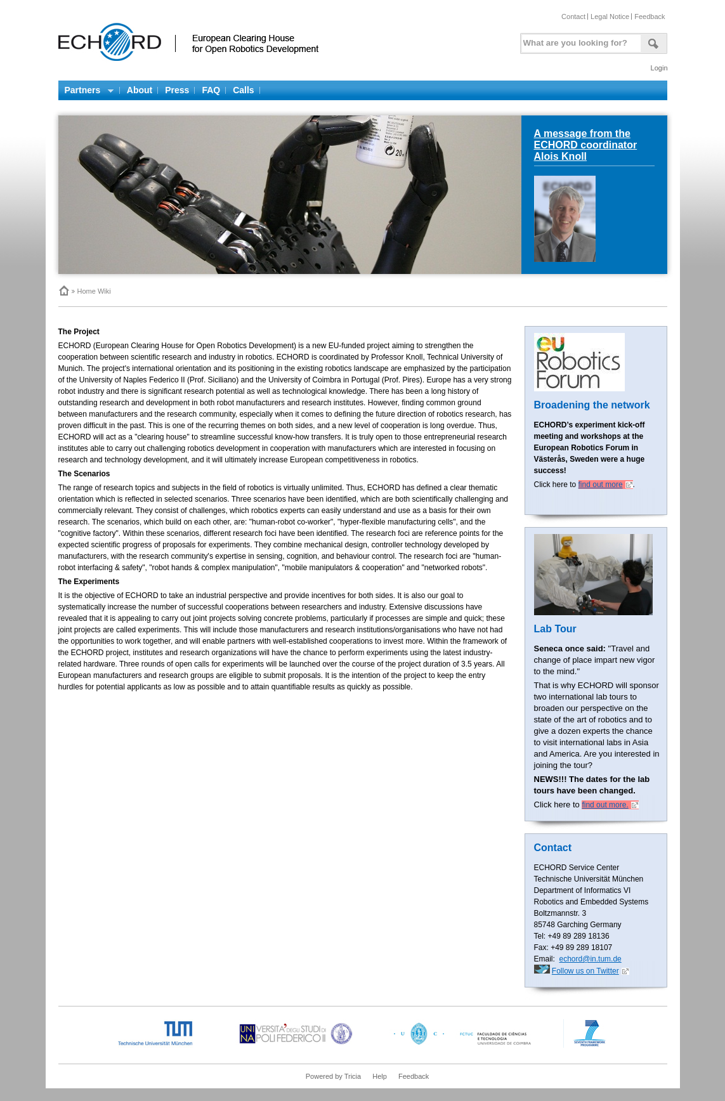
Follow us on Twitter (585, 971)
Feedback (649, 16)
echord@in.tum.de (590, 958)
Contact (573, 16)
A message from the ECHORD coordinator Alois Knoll (585, 145)
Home (63, 290)
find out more (600, 484)
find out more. (605, 804)
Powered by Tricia (333, 1076)
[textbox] (579, 40)
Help (379, 1076)
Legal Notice (610, 16)
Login (659, 68)
